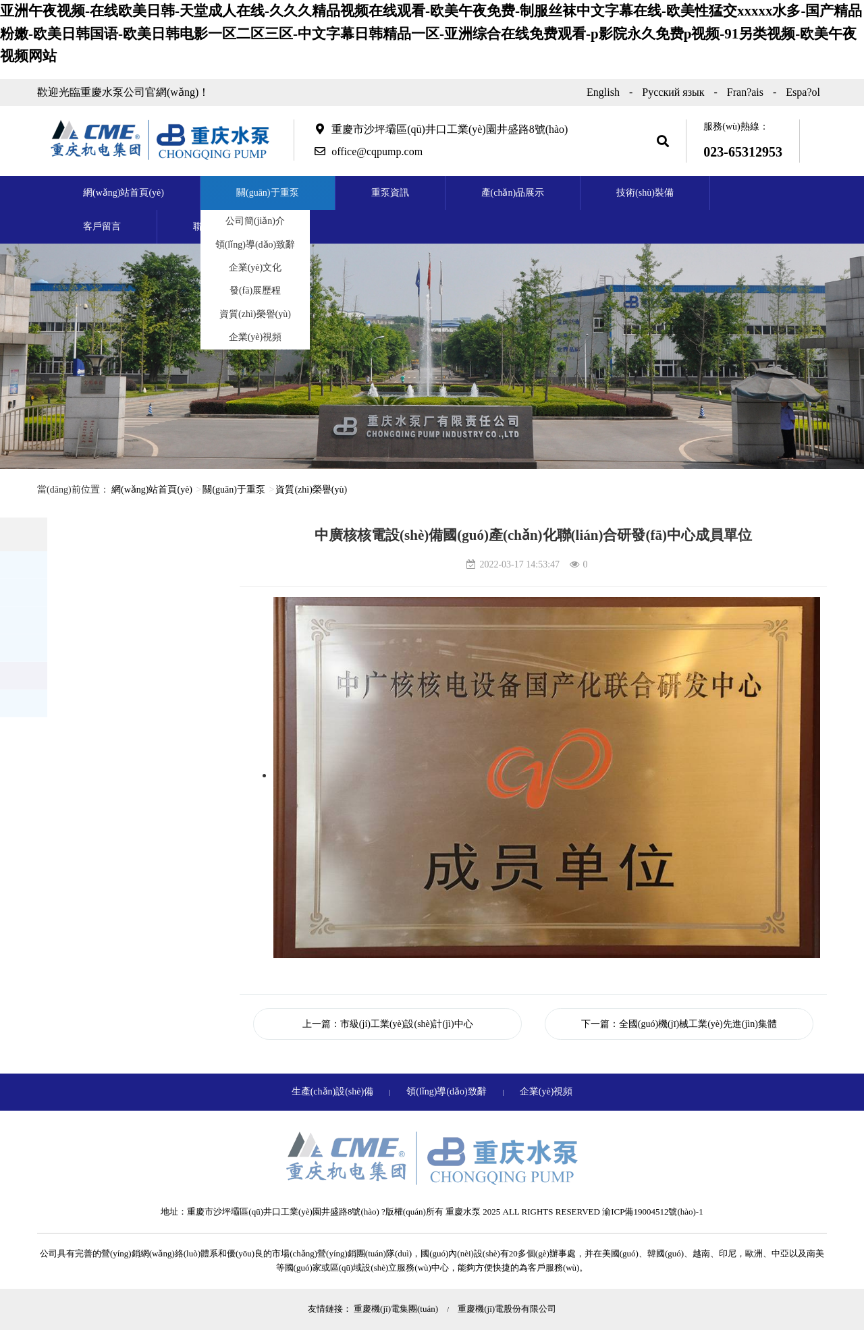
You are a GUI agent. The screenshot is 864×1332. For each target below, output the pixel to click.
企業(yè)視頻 (255, 337)
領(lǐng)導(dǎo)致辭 (255, 245)
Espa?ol (803, 92)
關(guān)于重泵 (267, 193)
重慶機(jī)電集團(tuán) (397, 1309)
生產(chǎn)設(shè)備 (334, 1091)
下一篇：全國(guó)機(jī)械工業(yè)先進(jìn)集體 (679, 1024)
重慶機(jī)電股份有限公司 (507, 1309)
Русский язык (673, 92)
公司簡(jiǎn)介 (255, 221)
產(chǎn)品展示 (513, 193)
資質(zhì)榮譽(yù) (255, 314)
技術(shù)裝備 (645, 193)
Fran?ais (745, 92)
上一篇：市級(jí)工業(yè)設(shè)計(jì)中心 (387, 1024)
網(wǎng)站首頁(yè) (123, 193)
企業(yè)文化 (255, 267)
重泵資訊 (390, 193)
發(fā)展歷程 (255, 290)
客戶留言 (102, 226)
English (603, 92)
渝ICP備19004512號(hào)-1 (652, 1211)
